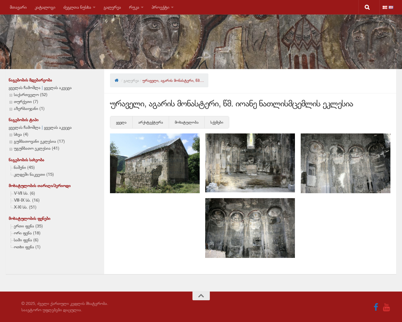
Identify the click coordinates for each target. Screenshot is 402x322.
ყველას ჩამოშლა (25, 88)
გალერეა (112, 7)
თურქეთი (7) (26, 101)
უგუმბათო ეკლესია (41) (36, 148)
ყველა (121, 122)
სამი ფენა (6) (26, 240)
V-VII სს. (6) (24, 193)
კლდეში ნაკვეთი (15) (34, 174)
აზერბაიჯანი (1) (29, 108)
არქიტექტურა (150, 122)
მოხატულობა (187, 122)
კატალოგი (45, 7)
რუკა (134, 7)
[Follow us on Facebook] (376, 307)
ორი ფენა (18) (27, 233)
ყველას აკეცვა (58, 88)
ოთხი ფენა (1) (27, 247)
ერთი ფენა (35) (28, 226)
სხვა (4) (21, 134)
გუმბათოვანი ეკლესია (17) (39, 141)
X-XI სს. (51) (25, 207)
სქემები (216, 122)
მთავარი (18, 7)
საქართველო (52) (30, 94)
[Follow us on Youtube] (386, 307)
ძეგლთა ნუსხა (77, 7)
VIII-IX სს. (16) (27, 200)
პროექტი (160, 7)
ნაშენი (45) (24, 167)
